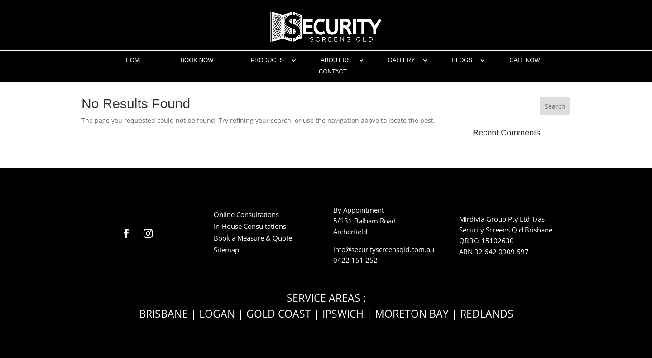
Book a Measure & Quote (253, 237)
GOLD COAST (278, 313)
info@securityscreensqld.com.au (383, 249)
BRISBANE (163, 313)
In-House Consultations (250, 226)
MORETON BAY (412, 313)
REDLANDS (486, 313)
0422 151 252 (355, 260)
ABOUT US (335, 60)
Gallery (401, 60)
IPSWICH (343, 313)
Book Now (196, 60)
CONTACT (333, 71)
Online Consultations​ (246, 214)
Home (134, 60)
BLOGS (462, 60)
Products (266, 60)
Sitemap (226, 249)
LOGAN (217, 313)
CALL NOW (524, 60)
